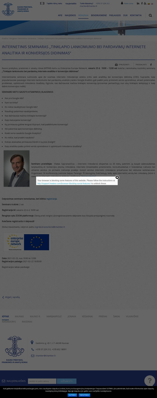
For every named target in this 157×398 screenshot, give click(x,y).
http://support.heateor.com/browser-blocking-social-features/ (64, 183)
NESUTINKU (84, 395)
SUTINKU (72, 395)
